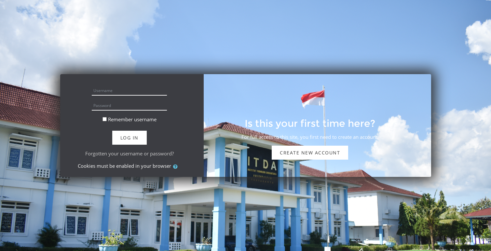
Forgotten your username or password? (129, 153)
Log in (129, 138)
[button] (176, 167)
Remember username (132, 119)
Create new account (310, 153)
